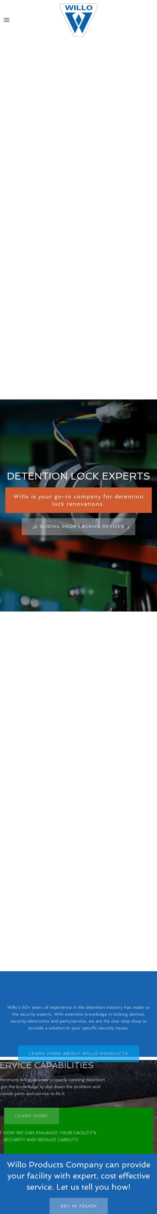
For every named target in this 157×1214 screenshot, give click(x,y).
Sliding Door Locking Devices (78, 526)
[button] (6, 20)
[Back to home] (78, 20)
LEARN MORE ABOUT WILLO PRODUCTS (78, 1059)
